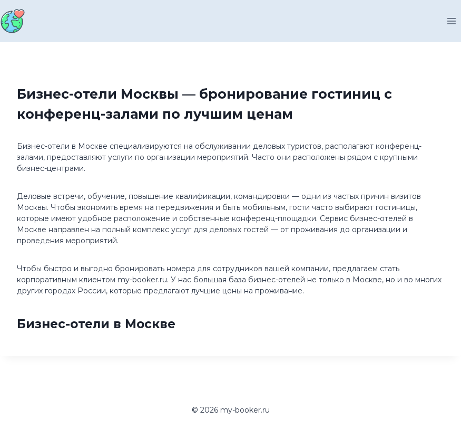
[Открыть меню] (451, 21)
